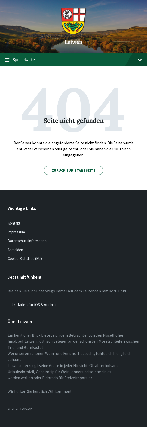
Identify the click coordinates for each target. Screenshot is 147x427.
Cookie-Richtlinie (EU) (25, 258)
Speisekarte (73, 60)
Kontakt (14, 223)
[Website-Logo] (73, 33)
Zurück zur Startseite (73, 170)
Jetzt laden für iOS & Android (32, 304)
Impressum (16, 232)
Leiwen (73, 42)
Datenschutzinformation (27, 240)
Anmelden (15, 249)
